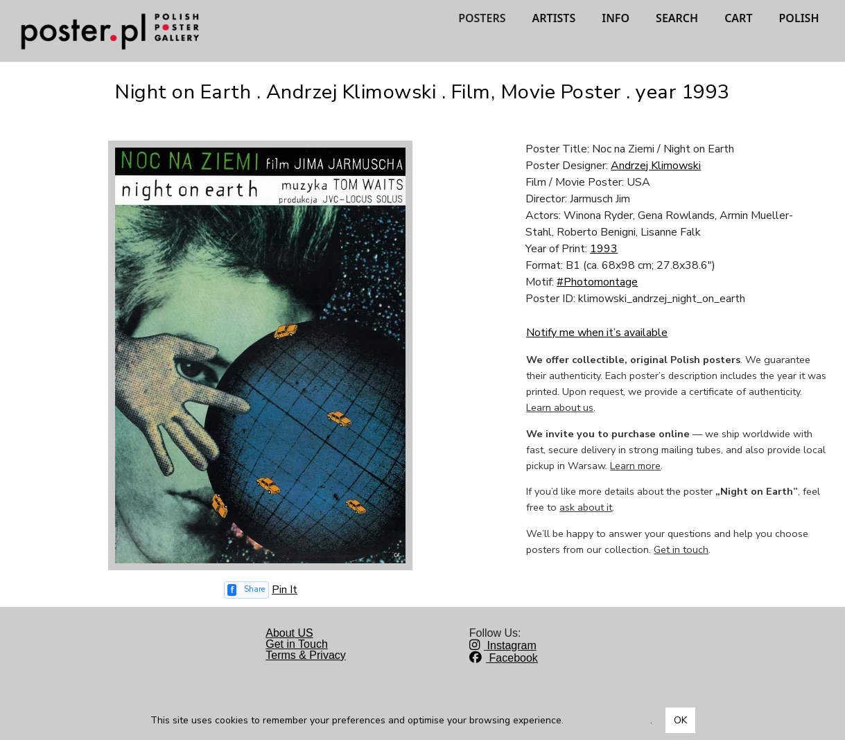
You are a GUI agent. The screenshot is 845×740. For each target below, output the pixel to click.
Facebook (503, 658)
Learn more (635, 466)
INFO (615, 18)
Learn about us (559, 407)
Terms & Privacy (305, 655)
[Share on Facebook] (247, 590)
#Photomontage (597, 282)
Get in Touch (296, 644)
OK (680, 720)
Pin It (284, 589)
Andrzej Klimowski (656, 165)
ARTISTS (553, 18)
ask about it (585, 507)
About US (289, 633)
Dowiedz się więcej (608, 720)
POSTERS (481, 18)
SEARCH (677, 18)
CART (738, 18)
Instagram (503, 645)
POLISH (799, 18)
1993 (604, 248)
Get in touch (681, 549)
